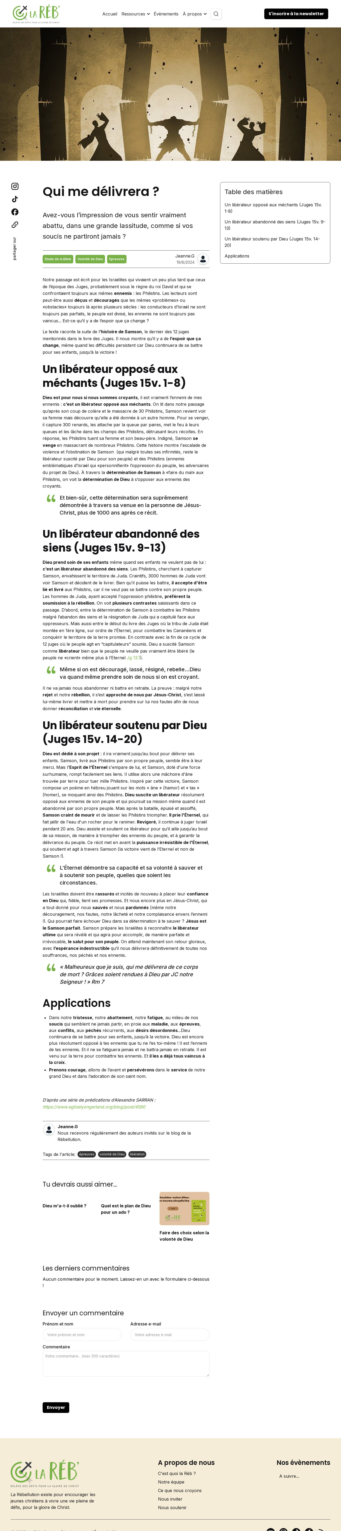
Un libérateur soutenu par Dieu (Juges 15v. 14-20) (272, 242)
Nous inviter (170, 1499)
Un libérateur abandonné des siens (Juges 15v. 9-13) (275, 225)
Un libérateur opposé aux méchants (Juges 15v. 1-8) (273, 208)
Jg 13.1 (133, 657)
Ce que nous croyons (180, 1490)
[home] (36, 13)
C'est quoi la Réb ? (177, 1473)
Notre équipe (171, 1482)
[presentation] (83, 1389)
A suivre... (289, 1476)
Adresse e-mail (145, 1324)
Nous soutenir (172, 1507)
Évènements (166, 14)
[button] (135, 14)
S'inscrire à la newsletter (296, 14)
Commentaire (56, 1346)
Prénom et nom (58, 1324)
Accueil (109, 14)
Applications (237, 256)
